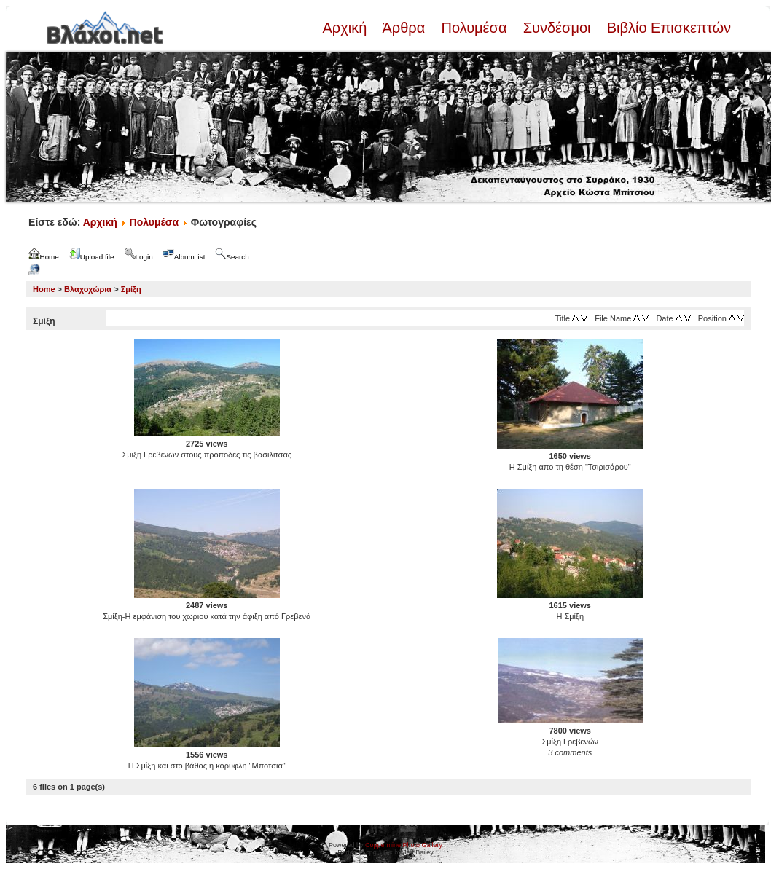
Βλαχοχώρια (87, 289)
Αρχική (346, 28)
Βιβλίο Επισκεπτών (667, 28)
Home (44, 289)
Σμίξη (131, 289)
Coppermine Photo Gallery (403, 845)
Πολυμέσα (474, 28)
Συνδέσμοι (557, 28)
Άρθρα (404, 28)
